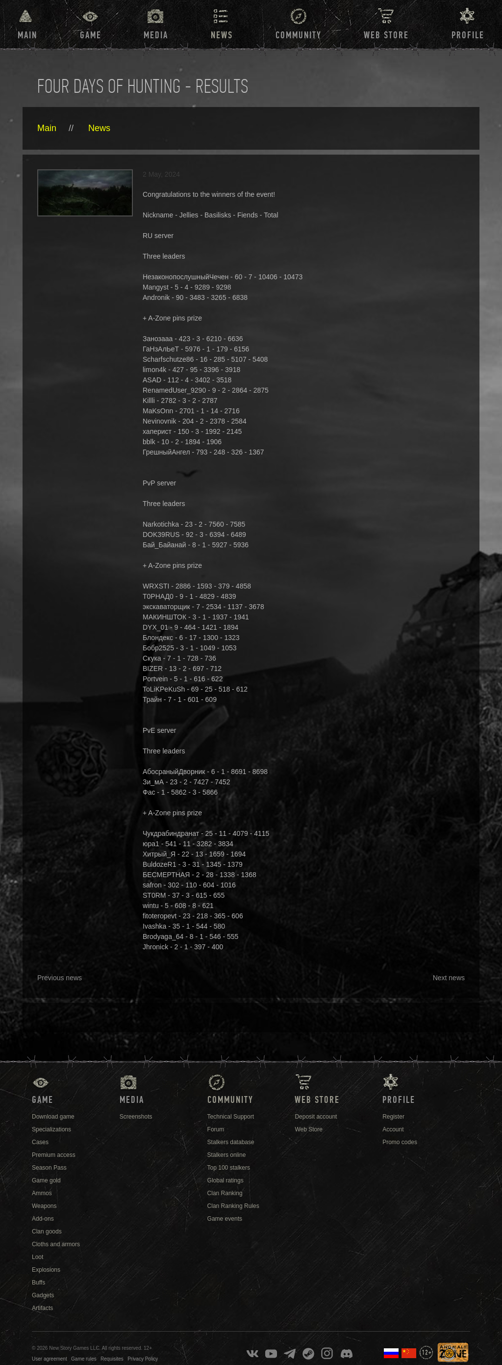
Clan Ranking (225, 1193)
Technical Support (230, 1116)
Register (393, 1116)
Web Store (386, 35)
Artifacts (42, 1308)
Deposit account (316, 1116)
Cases (40, 1142)
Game (90, 35)
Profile (468, 35)
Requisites (112, 1359)
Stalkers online (226, 1154)
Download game (53, 1116)
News (99, 128)
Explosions (46, 1269)
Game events (224, 1218)
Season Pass (49, 1167)
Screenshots (136, 1116)
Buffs (38, 1282)
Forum (216, 1129)
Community (299, 35)
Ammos (42, 1193)
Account (392, 1129)
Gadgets (43, 1295)
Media (156, 35)
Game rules (84, 1359)
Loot (37, 1257)
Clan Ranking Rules (233, 1206)
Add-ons (43, 1218)
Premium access (53, 1154)
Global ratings (225, 1180)
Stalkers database (230, 1142)
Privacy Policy (142, 1359)
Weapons (44, 1206)
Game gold (46, 1180)
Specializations (51, 1129)
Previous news (59, 978)
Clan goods (47, 1231)
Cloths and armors (56, 1244)
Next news (449, 978)
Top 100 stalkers (228, 1167)
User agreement (49, 1359)
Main (27, 35)
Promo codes (399, 1142)
